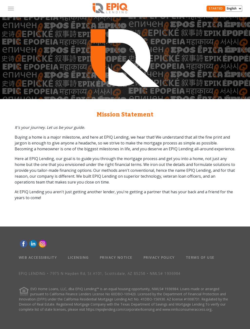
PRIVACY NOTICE (116, 257)
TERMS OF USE (200, 257)
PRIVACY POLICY (159, 257)
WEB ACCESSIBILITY (38, 257)
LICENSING (78, 257)
